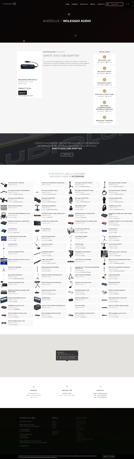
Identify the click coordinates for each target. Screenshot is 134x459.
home (67, 4)
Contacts (101, 4)
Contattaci (67, 154)
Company (75, 4)
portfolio (84, 4)
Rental (92, 4)
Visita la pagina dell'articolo (25, 96)
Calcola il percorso (67, 357)
